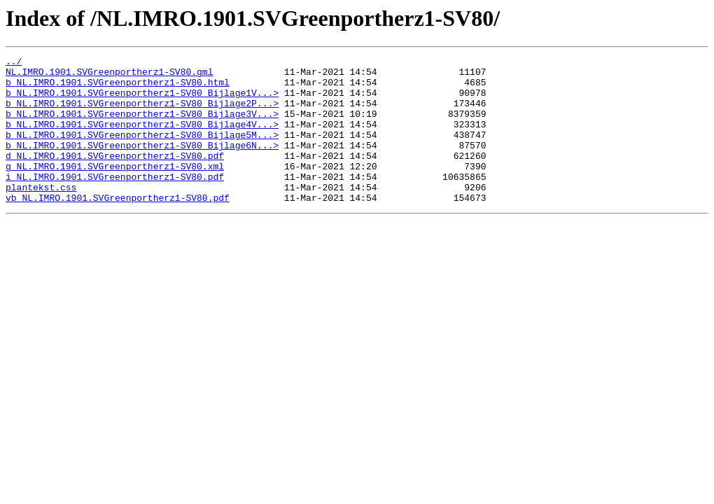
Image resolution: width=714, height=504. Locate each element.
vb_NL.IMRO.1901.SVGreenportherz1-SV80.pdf (118, 226)
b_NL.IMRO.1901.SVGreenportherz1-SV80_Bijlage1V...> (142, 100)
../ (14, 63)
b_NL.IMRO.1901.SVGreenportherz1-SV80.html (118, 88)
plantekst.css (41, 214)
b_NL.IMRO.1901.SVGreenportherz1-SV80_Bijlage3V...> (142, 126)
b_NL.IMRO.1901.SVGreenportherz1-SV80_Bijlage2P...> (142, 113)
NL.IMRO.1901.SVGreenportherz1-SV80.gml (109, 75)
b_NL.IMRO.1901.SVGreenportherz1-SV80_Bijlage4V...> (142, 138)
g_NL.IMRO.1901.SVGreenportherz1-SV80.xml (115, 189)
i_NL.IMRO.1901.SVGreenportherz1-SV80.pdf (115, 201)
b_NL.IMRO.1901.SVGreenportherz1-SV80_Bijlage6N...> (142, 164)
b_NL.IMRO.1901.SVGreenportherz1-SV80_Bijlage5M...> (142, 151)
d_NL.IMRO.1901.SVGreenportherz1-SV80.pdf (115, 176)
